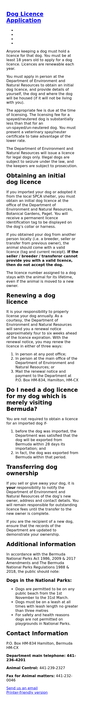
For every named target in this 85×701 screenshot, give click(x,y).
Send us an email (22, 688)
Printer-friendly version (27, 692)
